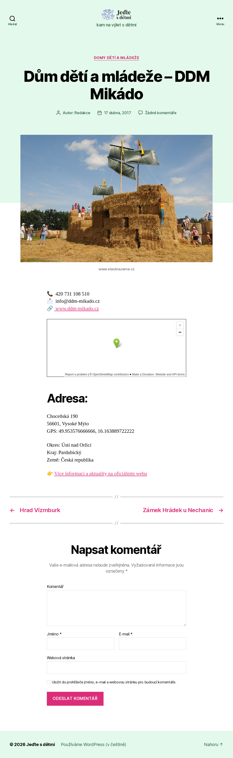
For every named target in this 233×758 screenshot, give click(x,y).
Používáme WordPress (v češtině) (93, 744)
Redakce (82, 112)
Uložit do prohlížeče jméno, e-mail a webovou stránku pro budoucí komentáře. (114, 682)
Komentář (55, 587)
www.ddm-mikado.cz (76, 308)
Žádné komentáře (161, 112)
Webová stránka (61, 657)
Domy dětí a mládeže (116, 58)
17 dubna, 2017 (117, 112)
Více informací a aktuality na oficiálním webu (100, 473)
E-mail (126, 634)
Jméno (54, 634)
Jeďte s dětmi (40, 744)
